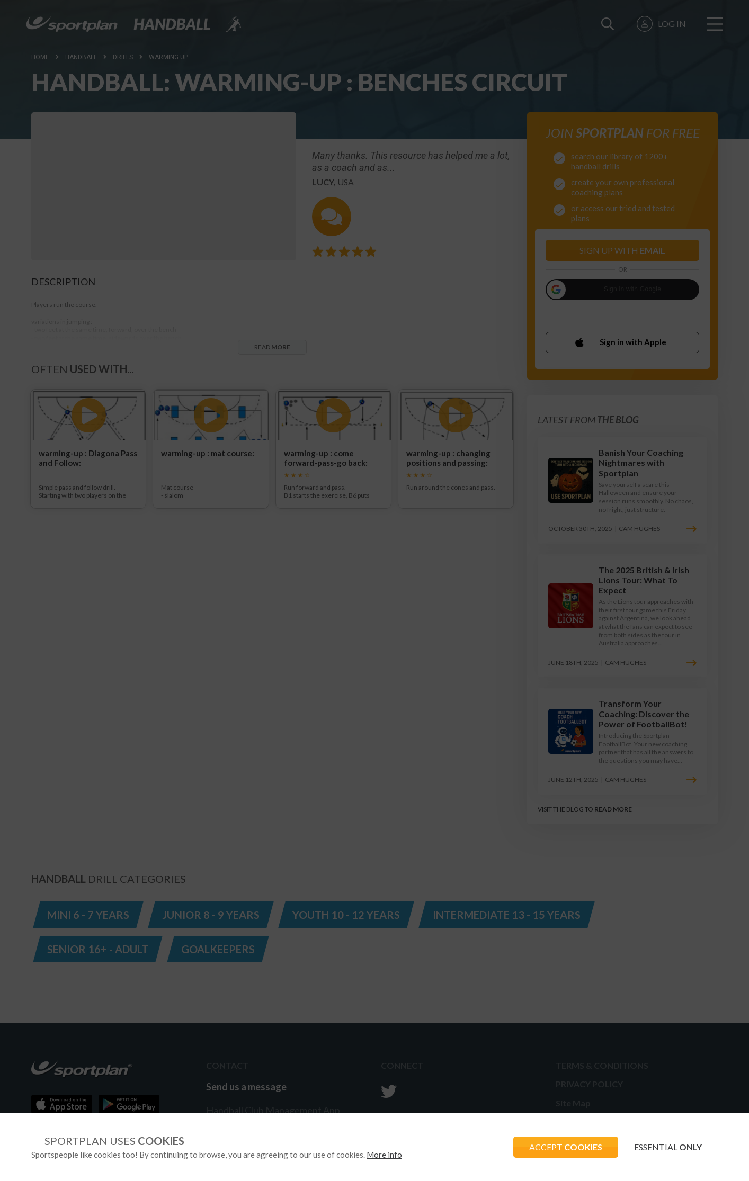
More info (384, 1154)
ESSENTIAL (668, 1147)
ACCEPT (565, 1147)
